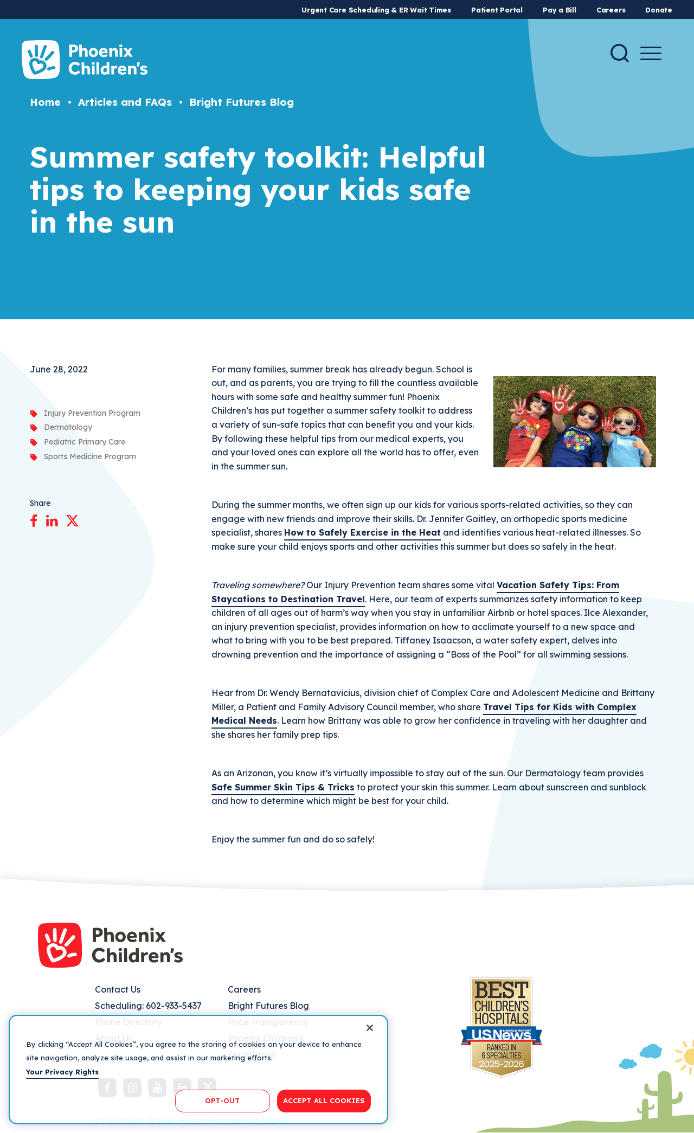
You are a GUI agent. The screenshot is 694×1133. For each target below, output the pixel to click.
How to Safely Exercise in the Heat (362, 532)
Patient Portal (497, 9)
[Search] (619, 53)
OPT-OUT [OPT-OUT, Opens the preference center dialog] (222, 1100)
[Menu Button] (650, 53)
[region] (198, 1069)
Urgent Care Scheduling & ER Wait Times (376, 9)
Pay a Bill (559, 9)
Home (45, 101)
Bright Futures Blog (241, 101)
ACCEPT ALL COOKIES (324, 1100)
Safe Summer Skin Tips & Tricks (283, 787)
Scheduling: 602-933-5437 (148, 1005)
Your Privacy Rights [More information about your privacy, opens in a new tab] (62, 1071)
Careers (610, 9)
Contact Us (117, 989)
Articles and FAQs (125, 101)
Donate (658, 9)
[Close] (370, 1028)
